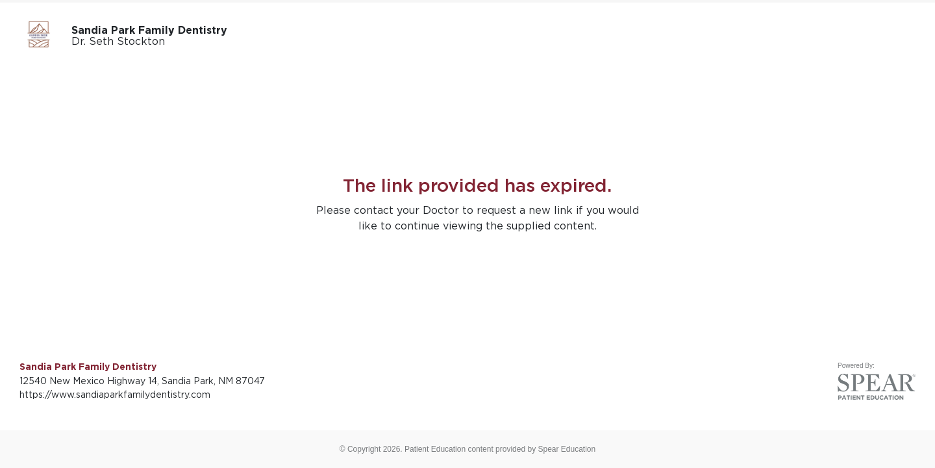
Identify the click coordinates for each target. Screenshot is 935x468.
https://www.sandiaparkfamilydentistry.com (114, 394)
